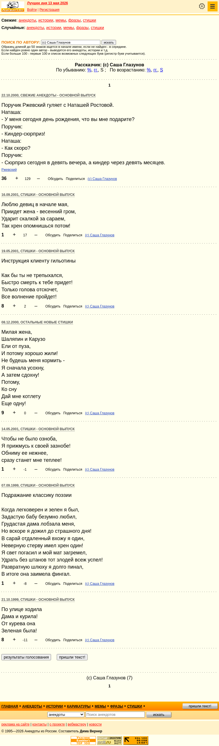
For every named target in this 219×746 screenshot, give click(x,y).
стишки (89, 20)
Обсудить (55, 179)
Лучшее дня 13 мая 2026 (47, 3)
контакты (40, 724)
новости (95, 724)
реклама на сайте (15, 724)
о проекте (57, 724)
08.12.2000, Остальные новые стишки (37, 322)
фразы (74, 20)
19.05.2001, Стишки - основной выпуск (38, 251)
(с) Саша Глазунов (102, 179)
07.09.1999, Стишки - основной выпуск (38, 485)
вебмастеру (77, 724)
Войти (32, 10)
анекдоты (27, 20)
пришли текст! (200, 706)
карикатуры (79, 706)
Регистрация (49, 10)
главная (9, 706)
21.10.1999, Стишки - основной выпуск (38, 600)
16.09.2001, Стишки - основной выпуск (38, 195)
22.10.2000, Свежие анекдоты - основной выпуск (48, 95)
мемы (61, 20)
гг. (96, 69)
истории (45, 20)
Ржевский (9, 170)
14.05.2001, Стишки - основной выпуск (38, 429)
